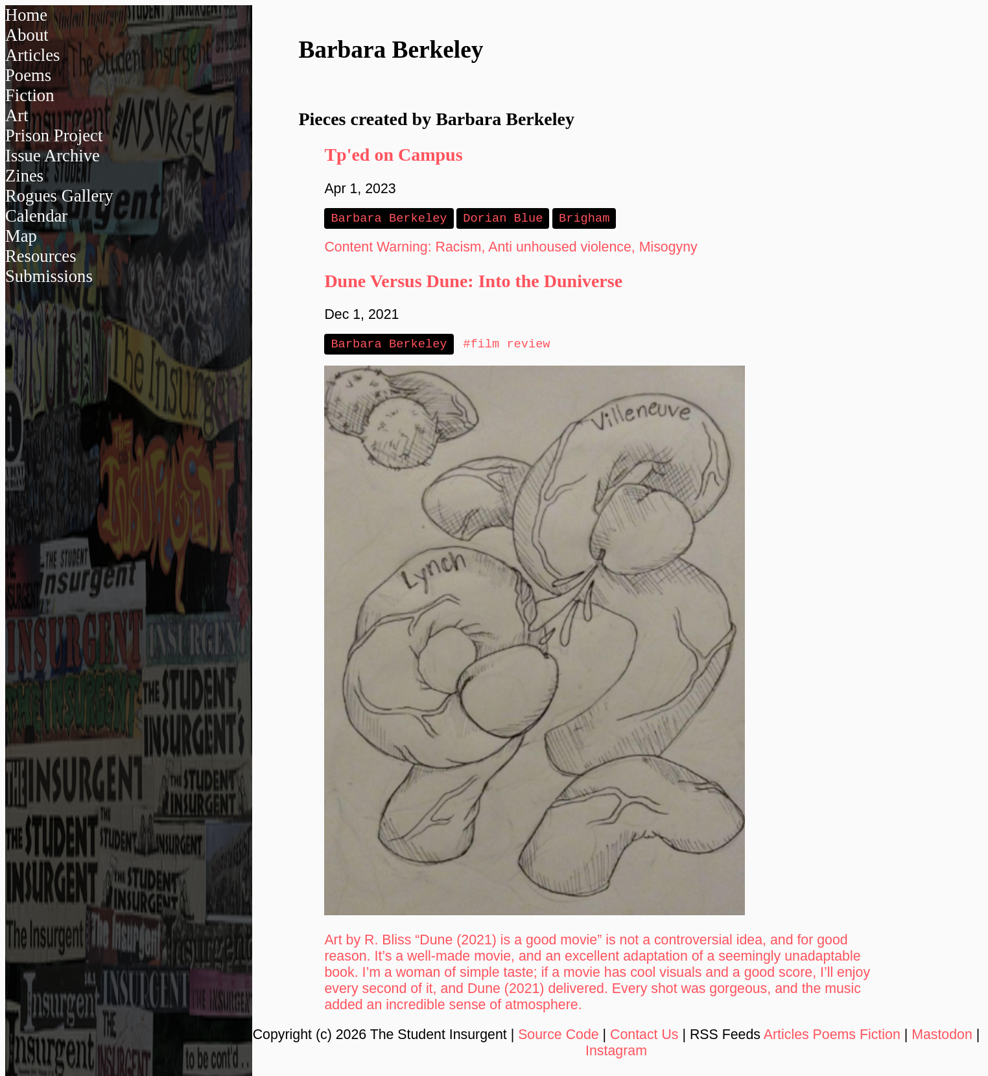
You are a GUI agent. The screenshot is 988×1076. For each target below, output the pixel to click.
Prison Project (53, 135)
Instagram (616, 1053)
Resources (40, 256)
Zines (24, 175)
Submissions (49, 276)
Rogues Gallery (59, 195)
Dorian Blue (503, 219)
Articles (32, 55)
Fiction (29, 95)
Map (21, 236)
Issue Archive (52, 155)
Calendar (36, 216)
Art (17, 115)
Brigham (584, 219)
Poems (28, 75)
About (27, 35)
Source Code (558, 1037)
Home (26, 15)
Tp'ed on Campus (393, 155)
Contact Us (644, 1037)
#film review (506, 346)
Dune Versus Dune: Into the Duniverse (473, 282)
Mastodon (942, 1037)
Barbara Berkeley (389, 219)
